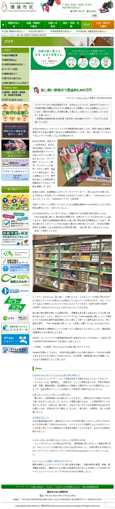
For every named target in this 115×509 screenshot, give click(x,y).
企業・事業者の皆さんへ (14, 31)
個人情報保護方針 (91, 487)
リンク (49, 487)
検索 (94, 16)
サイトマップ (22, 487)
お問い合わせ (79, 11)
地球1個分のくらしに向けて (16, 83)
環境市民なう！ (10, 74)
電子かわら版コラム (12, 78)
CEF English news (13, 100)
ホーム (4, 35)
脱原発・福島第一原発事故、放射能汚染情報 (14, 93)
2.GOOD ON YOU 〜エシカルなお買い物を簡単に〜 (56, 375)
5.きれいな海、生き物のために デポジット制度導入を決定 (59, 440)
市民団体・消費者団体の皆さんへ (92, 31)
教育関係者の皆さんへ (62, 31)
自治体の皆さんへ (38, 31)
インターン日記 (10, 69)
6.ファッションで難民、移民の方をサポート (53, 461)
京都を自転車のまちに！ (14, 64)
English (92, 11)
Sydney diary (11, 88)
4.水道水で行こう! (41, 417)
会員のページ (16, 189)
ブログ (12, 35)
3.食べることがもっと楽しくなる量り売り (52, 394)
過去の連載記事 (10, 55)
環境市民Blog (10, 60)
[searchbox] (79, 16)
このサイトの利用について (67, 487)
